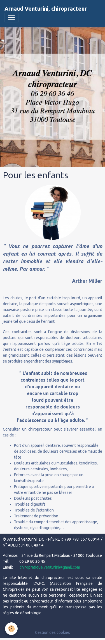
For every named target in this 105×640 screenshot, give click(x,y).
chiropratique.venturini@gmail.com (50, 567)
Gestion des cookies (52, 632)
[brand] (45, 8)
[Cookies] (11, 628)
